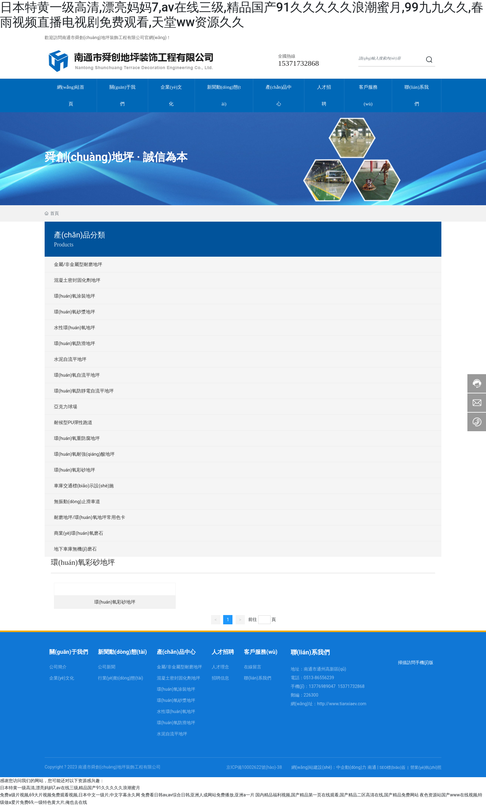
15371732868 (298, 63)
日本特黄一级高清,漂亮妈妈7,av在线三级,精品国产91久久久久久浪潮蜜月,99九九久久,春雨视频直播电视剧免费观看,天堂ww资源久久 (242, 14)
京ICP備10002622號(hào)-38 (254, 767)
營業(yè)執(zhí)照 (425, 767)
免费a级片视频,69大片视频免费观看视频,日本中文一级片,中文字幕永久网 (70, 794)
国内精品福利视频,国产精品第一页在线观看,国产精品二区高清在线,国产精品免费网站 (336, 794)
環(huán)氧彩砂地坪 (114, 602)
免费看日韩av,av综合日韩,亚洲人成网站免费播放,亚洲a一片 (197, 794)
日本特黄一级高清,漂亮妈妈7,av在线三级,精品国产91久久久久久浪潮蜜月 (70, 787)
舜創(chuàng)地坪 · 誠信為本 (116, 157)
